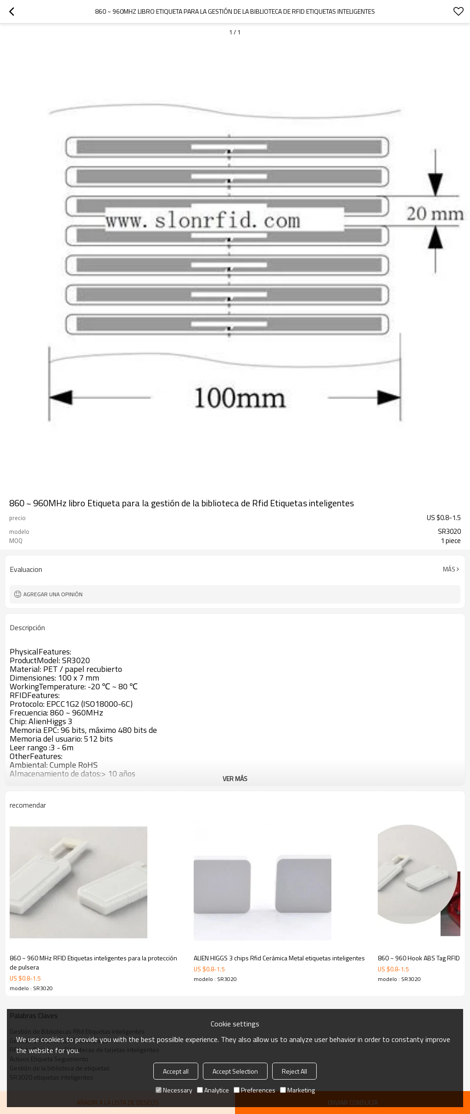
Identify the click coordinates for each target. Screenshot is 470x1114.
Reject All (294, 1071)
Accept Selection (235, 1071)
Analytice (213, 1090)
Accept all (176, 1071)
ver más (235, 778)
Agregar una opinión (53, 594)
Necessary (174, 1090)
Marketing (297, 1090)
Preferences (254, 1090)
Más (449, 569)
